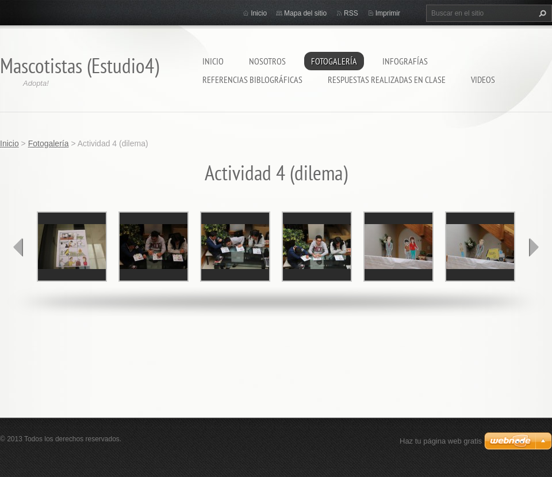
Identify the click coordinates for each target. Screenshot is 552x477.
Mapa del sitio (305, 13)
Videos (483, 79)
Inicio (213, 61)
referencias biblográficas (252, 79)
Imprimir (387, 13)
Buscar (541, 13)
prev (18, 247)
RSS (351, 13)
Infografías (405, 61)
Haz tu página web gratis (441, 441)
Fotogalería (334, 61)
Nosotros (267, 61)
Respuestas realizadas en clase (387, 79)
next (533, 247)
